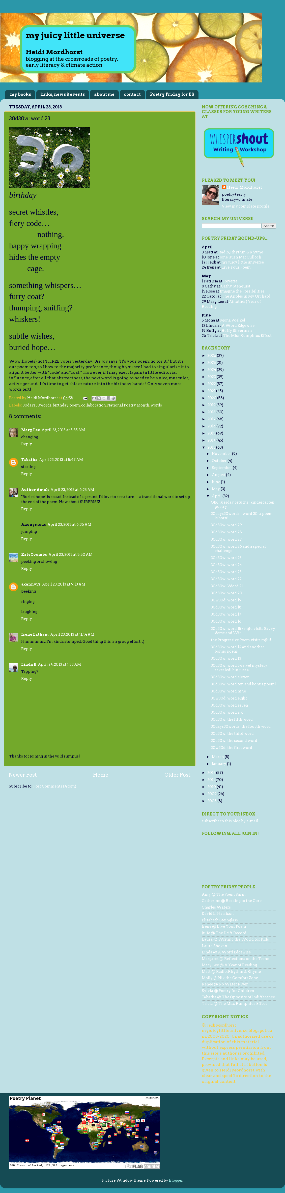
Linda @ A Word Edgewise (226, 952)
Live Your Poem (236, 267)
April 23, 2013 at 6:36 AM (69, 524)
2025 (212, 362)
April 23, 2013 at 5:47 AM (61, 459)
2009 (212, 794)
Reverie (230, 281)
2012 (211, 772)
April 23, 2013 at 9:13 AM (63, 584)
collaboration (93, 405)
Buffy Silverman (237, 330)
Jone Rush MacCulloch (240, 257)
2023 (212, 376)
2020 (212, 398)
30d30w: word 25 (226, 558)
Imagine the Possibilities (242, 291)
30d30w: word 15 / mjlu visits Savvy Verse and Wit (243, 630)
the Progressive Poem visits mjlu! (241, 640)
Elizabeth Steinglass (220, 920)
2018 (211, 412)
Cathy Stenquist (235, 286)
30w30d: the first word (231, 747)
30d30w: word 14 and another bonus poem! (237, 649)
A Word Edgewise (238, 325)
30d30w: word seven (229, 705)
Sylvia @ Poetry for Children (228, 990)
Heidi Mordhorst (244, 187)
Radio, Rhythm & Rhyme (240, 252)
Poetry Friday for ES (172, 94)
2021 (211, 391)
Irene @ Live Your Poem (224, 926)
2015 (211, 433)
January (219, 764)
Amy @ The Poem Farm (224, 894)
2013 (211, 447)
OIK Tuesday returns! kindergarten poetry (242, 504)
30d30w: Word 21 (227, 586)
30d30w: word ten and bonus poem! (243, 684)
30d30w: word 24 (226, 565)
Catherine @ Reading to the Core (232, 900)
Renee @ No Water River (225, 984)
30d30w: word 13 (226, 658)
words (156, 405)
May (216, 489)
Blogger (176, 1180)
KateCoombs (34, 554)
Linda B (28, 664)
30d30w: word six (227, 712)
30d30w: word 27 (226, 539)
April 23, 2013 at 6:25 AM (72, 489)
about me (104, 94)
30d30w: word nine (228, 691)
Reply (26, 444)
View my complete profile (245, 206)
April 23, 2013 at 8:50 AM (70, 554)
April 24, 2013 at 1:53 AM (59, 664)
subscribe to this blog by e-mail (230, 821)
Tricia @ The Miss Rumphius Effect (234, 1003)
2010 (212, 786)
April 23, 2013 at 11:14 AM (72, 634)
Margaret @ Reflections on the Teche (235, 958)
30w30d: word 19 (226, 600)
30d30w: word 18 (226, 607)
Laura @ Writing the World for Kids (235, 939)
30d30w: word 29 (226, 525)
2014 (211, 440)
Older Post (177, 775)
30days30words (37, 405)
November (222, 453)
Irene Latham (35, 634)
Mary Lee (30, 430)
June (216, 482)
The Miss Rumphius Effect (247, 335)
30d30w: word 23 (226, 572)
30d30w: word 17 (226, 614)
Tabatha (29, 459)
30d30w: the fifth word (232, 719)
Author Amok (35, 489)
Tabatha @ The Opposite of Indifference (238, 997)
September (222, 467)
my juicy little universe (242, 262)
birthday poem (66, 405)
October (219, 460)
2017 (211, 419)
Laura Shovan (214, 946)
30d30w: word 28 (226, 532)
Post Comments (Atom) (54, 786)
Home (100, 775)
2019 (211, 405)
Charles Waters (216, 907)
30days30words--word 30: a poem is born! (242, 515)
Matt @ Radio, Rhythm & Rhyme (231, 971)
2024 (212, 369)
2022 (212, 384)
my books (20, 94)
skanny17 (31, 584)
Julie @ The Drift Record (224, 933)
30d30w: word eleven (230, 677)
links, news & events (62, 94)
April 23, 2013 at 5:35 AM (63, 430)
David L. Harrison (218, 913)
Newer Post (23, 775)
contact (132, 94)
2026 (212, 355)
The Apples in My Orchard (246, 296)
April (217, 496)
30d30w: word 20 (226, 593)
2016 (211, 426)
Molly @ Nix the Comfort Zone (230, 978)
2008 (212, 801)
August (219, 475)
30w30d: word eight (229, 698)
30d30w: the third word (232, 733)
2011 (211, 779)
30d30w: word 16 (226, 621)
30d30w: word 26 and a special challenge (238, 548)
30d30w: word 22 (226, 579)
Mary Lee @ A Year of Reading (229, 965)
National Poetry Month (128, 405)
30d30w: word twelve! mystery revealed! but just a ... (239, 667)
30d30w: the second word (234, 740)
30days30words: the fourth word (241, 726)
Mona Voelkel (232, 320)
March (218, 756)
